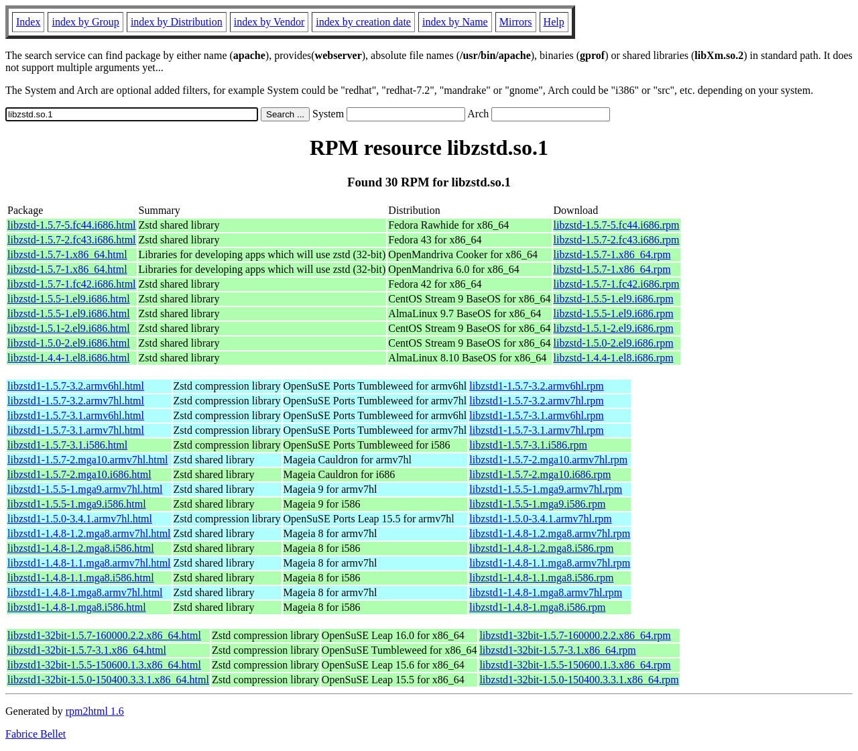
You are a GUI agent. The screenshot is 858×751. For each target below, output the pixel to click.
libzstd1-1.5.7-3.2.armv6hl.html (75, 386)
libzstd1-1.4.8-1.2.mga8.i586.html (80, 548)
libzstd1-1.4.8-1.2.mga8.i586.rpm (541, 548)
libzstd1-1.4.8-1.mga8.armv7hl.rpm (545, 592)
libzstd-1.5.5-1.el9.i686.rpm (614, 298)
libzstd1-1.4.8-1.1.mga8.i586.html (80, 577)
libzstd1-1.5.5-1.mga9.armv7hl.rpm (545, 489)
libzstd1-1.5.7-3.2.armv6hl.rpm (536, 386)
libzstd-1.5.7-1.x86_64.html (67, 254)
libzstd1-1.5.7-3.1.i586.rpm (528, 445)
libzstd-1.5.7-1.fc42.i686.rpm (617, 284)
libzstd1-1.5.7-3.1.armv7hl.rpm (536, 430)
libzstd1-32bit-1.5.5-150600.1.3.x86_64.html (104, 665)
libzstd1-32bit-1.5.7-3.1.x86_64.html (86, 650)
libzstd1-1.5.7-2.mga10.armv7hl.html (87, 459)
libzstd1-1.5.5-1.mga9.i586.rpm (537, 504)
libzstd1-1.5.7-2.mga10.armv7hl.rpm (548, 459)
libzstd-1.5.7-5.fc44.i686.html (71, 225)
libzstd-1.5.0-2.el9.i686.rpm (614, 343)
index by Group (85, 21)
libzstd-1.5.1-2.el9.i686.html (68, 328)
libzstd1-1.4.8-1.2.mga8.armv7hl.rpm (549, 533)
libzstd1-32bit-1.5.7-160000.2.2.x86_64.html (104, 635)
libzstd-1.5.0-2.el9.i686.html (68, 343)
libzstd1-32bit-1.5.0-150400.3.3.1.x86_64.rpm (578, 679)
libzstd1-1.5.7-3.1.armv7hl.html (75, 430)
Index (28, 21)
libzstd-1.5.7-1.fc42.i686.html (71, 284)
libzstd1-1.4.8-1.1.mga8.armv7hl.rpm (549, 563)
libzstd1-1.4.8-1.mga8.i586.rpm (537, 607)
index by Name (455, 21)
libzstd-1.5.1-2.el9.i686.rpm (614, 328)
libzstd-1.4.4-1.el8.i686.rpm (614, 357)
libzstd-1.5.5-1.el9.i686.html (68, 298)
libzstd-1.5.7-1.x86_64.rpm (612, 254)
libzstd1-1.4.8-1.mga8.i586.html (76, 607)
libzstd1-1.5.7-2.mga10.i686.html (79, 474)
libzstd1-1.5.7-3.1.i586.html (67, 445)
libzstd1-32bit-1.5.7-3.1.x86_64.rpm (557, 650)
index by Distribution (177, 21)
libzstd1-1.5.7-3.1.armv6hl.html (75, 415)
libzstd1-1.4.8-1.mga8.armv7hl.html (85, 592)
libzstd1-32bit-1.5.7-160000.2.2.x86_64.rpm (574, 635)
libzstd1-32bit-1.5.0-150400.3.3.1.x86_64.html (108, 679)
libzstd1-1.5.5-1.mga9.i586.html (76, 504)
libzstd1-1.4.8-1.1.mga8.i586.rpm (541, 577)
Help (554, 21)
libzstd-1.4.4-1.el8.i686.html (68, 357)
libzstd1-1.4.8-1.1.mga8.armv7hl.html (89, 563)
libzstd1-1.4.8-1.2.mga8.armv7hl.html (89, 533)
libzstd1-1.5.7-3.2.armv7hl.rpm (536, 400)
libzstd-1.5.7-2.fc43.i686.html (71, 239)
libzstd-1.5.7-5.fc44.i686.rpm (617, 225)
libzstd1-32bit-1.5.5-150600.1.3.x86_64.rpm (574, 665)
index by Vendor (269, 21)
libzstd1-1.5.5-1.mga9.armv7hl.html (85, 489)
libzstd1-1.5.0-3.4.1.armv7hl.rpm (540, 518)
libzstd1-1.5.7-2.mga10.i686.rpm (540, 474)
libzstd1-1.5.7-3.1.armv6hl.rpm (536, 415)
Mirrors (515, 21)
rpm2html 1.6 (95, 711)
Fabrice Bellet (35, 734)
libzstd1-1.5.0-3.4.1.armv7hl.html (79, 518)
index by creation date (363, 21)
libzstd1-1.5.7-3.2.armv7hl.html (75, 400)
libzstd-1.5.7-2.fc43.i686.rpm (617, 239)
